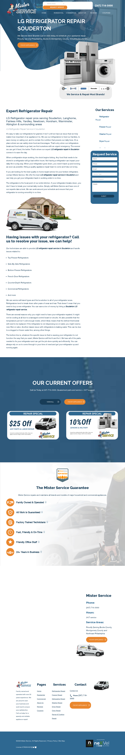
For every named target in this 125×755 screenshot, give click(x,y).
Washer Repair (57, 703)
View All (53, 402)
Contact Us (74, 691)
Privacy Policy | (52, 741)
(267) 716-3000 (92, 608)
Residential (59, 13)
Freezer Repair (57, 695)
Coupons (106, 13)
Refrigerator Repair (58, 691)
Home (44, 13)
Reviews (93, 13)
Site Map (61, 741)
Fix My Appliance (29, 45)
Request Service (55, 7)
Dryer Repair (56, 707)
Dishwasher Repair (58, 699)
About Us (82, 13)
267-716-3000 (50, 390)
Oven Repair (56, 710)
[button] (63, 88)
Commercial (71, 13)
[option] (70, 89)
